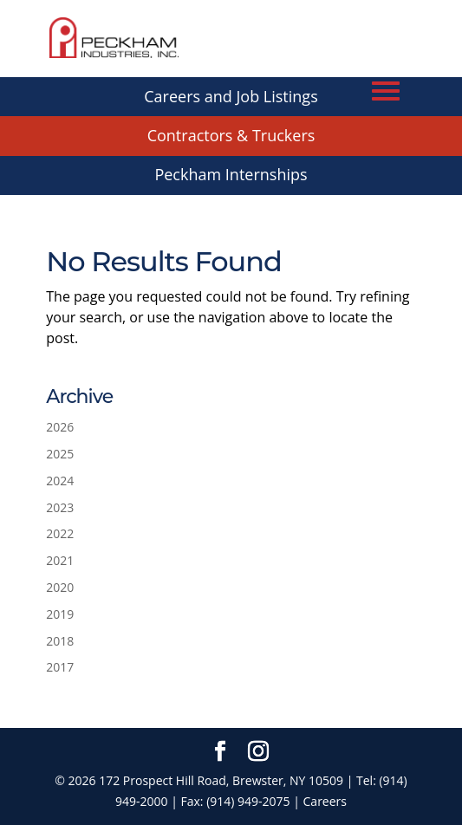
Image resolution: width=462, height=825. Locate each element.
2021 (60, 560)
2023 (60, 507)
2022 (60, 533)
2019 (60, 614)
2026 (60, 427)
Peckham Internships (230, 174)
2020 (60, 587)
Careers (325, 801)
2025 (60, 453)
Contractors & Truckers (231, 135)
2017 (60, 667)
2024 (60, 480)
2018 (60, 641)
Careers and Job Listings (230, 96)
